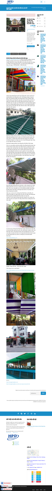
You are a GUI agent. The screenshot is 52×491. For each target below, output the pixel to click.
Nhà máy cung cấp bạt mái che (13, 59)
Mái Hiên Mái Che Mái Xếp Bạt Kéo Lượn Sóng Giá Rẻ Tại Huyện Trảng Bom (43, 69)
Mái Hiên (39, 20)
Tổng (34, 481)
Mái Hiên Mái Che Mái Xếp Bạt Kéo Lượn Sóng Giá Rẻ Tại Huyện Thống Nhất (43, 80)
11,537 (38, 477)
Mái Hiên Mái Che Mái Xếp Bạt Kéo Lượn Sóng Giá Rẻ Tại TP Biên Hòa (43, 59)
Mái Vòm (39, 23)
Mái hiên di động (40, 26)
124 (38, 472)
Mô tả (8, 53)
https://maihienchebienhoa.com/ (11, 237)
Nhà (32, 7)
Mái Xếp (39, 18)
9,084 (38, 475)
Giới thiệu (37, 489)
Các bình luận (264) (22, 53)
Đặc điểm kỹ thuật (14, 53)
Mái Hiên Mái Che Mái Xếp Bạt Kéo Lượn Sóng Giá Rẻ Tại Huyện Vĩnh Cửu (43, 49)
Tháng (34, 477)
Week (34, 475)
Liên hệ (44, 489)
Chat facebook (7, 483)
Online (34, 472)
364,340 (39, 481)
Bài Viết (41, 489)
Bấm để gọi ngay (7, 489)
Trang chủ (33, 489)
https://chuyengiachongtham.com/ (12, 382)
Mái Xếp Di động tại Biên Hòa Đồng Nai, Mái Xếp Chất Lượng (19, 67)
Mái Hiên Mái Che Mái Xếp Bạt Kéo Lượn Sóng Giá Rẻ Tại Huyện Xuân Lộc (43, 38)
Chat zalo (6, 485)
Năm (34, 479)
